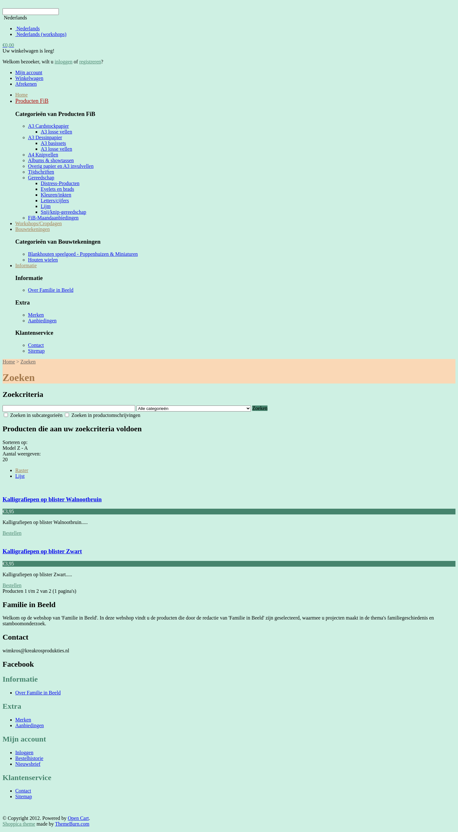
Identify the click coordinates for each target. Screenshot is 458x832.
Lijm (46, 206)
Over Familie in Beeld (50, 290)
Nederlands (27, 28)
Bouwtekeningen (32, 229)
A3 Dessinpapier (45, 137)
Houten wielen (43, 259)
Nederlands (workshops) (40, 34)
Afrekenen (26, 84)
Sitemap (36, 351)
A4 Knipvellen (43, 154)
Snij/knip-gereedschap (63, 212)
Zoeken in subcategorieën (33, 415)
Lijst (19, 476)
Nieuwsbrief (27, 764)
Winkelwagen (29, 78)
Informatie (26, 265)
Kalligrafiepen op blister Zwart (42, 551)
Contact (36, 345)
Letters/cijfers (55, 200)
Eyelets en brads (57, 189)
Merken (36, 315)
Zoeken (28, 361)
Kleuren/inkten (56, 194)
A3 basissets (53, 143)
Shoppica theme (19, 824)
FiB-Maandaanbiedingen (53, 217)
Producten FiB (32, 101)
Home (21, 94)
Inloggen (24, 752)
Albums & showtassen (51, 160)
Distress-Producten (60, 183)
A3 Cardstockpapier (48, 126)
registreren (90, 61)
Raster (21, 470)
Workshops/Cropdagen (38, 223)
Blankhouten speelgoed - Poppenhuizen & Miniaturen (83, 254)
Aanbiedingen (42, 320)
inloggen (64, 61)
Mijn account (28, 72)
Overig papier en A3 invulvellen (61, 166)
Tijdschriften (41, 172)
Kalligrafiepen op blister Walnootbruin (52, 499)
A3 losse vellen (56, 131)
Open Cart (78, 818)
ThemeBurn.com (72, 824)
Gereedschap (41, 177)
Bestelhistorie (29, 758)
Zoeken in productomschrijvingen (102, 415)
